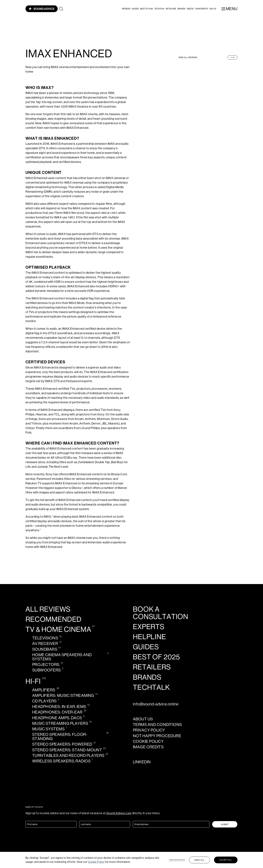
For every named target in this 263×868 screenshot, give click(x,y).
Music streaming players (60, 723)
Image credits (148, 747)
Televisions (45, 638)
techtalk (151, 687)
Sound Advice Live (118, 813)
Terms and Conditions (157, 724)
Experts (148, 626)
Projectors (46, 664)
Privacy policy (149, 730)
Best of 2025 (146, 9)
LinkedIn (142, 762)
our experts (201, 9)
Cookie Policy (96, 861)
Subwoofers (46, 670)
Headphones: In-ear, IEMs (59, 706)
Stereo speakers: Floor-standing (59, 736)
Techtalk (159, 9)
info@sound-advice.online (156, 704)
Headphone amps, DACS (57, 718)
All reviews (47, 609)
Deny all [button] (199, 860)
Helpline (149, 637)
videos (190, 9)
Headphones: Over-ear (57, 712)
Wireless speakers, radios (61, 761)
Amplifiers (43, 690)
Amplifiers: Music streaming (63, 695)
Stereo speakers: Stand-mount (67, 750)
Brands (181, 9)
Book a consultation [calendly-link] (160, 613)
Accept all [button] (225, 860)
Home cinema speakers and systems (62, 657)
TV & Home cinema (58, 629)
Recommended (53, 619)
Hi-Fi (33, 681)
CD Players (44, 701)
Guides (135, 9)
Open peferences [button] (177, 860)
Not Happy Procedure (157, 736)
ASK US (212, 9)
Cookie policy (148, 741)
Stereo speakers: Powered (62, 744)
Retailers (171, 9)
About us (143, 719)
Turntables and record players (68, 755)
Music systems (48, 729)
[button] (126, 9)
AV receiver (45, 643)
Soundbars (44, 649)
